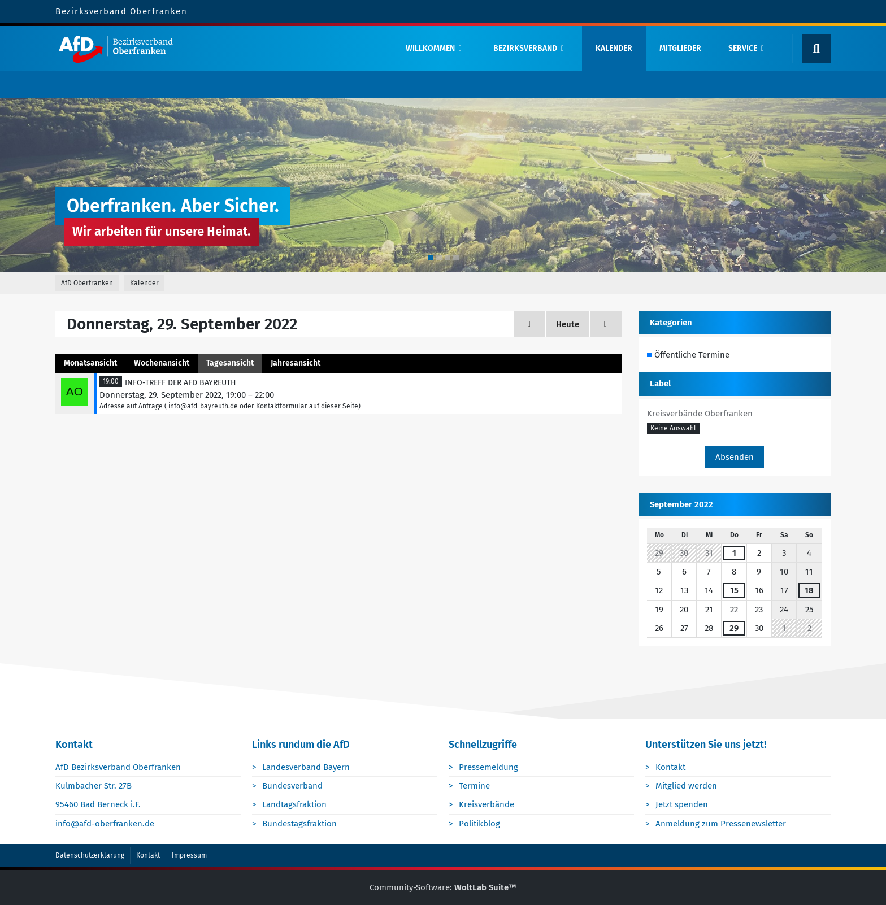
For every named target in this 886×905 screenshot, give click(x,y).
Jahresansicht (295, 363)
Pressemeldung (488, 767)
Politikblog (479, 824)
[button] (673, 429)
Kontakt (670, 767)
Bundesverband (292, 786)
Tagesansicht (230, 363)
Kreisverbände (486, 804)
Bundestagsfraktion (299, 824)
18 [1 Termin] (809, 590)
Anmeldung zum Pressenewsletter (720, 824)
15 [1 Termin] (734, 590)
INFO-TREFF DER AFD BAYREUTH (180, 383)
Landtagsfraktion (294, 804)
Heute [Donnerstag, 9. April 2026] (567, 324)
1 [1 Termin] (734, 553)
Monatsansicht (90, 363)
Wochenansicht (161, 363)
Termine (474, 786)
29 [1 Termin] (734, 628)
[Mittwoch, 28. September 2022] (529, 324)
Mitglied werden (686, 786)
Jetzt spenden (681, 804)
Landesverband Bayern (306, 767)
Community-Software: (443, 887)
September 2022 (681, 504)
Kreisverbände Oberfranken (700, 413)
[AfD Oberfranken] (220, 48)
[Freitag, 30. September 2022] (606, 324)
